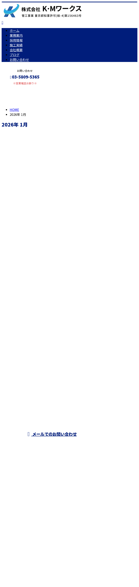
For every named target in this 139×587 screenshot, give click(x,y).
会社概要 (16, 49)
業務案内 (16, 35)
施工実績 (16, 45)
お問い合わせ (19, 59)
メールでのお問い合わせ (52, 434)
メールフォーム (16, 87)
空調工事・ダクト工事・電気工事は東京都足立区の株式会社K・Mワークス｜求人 (60, 516)
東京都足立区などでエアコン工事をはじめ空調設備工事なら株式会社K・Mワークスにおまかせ (99, 414)
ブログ (14, 54)
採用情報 (16, 40)
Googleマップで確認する (21, 492)
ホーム (14, 30)
